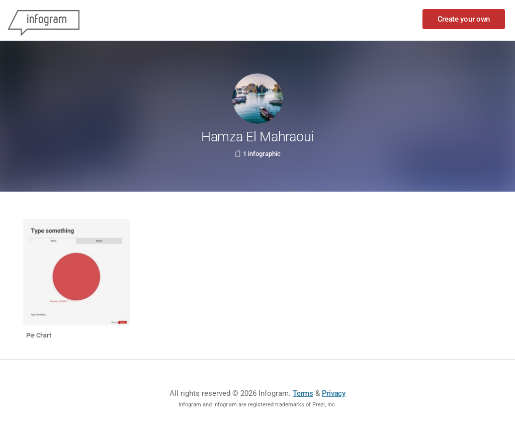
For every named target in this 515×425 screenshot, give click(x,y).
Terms (303, 393)
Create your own (464, 19)
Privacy (334, 393)
